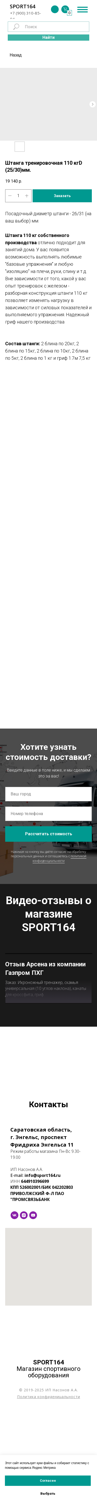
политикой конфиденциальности (59, 858)
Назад (16, 55)
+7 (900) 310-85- (25, 13)
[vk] (14, 1310)
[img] (55, 9)
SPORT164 (22, 6)
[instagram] (24, 1310)
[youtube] (33, 1310)
